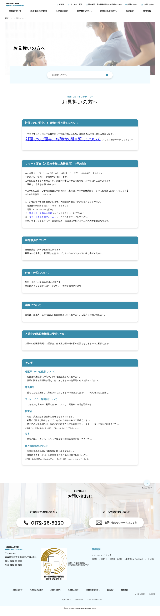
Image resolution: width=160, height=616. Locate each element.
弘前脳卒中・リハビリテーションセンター (28, 6)
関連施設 (124, 595)
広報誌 (61, 5)
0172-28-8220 (47, 525)
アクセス (133, 5)
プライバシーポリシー (94, 605)
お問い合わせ (149, 5)
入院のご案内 (62, 13)
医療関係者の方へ (108, 13)
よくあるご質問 (76, 5)
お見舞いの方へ (84, 13)
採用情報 (147, 13)
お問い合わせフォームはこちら (121, 524)
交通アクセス (66, 605)
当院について (15, 13)
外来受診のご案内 (38, 13)
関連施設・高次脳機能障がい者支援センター (105, 5)
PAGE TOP (147, 490)
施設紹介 (130, 13)
